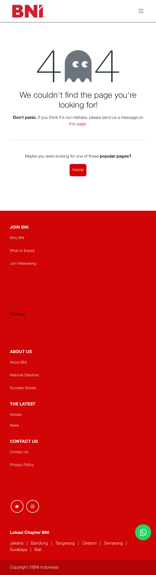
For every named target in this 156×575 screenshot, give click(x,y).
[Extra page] (17, 506)
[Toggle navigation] (141, 11)
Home (78, 170)
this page (77, 124)
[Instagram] (32, 506)
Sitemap (17, 314)
